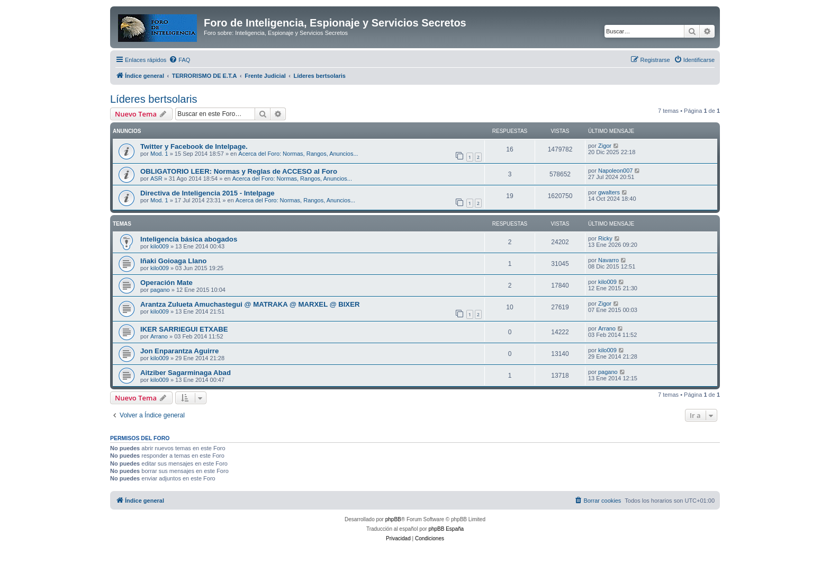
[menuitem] (179, 59)
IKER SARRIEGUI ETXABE (184, 329)
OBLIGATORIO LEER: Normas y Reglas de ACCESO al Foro (238, 171)
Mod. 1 (159, 153)
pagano (160, 290)
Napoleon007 (615, 170)
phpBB (393, 519)
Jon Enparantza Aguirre (179, 351)
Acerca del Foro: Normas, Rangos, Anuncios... (298, 153)
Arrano (159, 336)
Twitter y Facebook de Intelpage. (194, 146)
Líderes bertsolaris (153, 99)
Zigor (604, 145)
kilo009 (159, 246)
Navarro (608, 260)
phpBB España (446, 529)
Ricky (605, 238)
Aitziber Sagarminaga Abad (185, 373)
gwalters (609, 192)
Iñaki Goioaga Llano (173, 261)
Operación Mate (166, 283)
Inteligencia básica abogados (188, 239)
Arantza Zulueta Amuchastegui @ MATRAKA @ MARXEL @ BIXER (249, 304)
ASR (156, 178)
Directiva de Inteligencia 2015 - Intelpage (207, 193)
